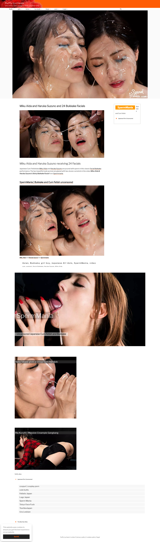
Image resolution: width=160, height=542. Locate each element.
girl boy (45, 263)
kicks (28, 9)
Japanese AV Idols (62, 263)
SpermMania (81, 263)
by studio (38, 9)
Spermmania (58, 174)
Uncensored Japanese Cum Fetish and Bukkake (41, 334)
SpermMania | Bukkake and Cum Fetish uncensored (46, 182)
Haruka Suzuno (56, 169)
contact (73, 537)
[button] (62, 134)
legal (98, 537)
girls (20, 9)
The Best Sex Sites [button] (21, 522)
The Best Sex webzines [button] (22, 528)
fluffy (11, 9)
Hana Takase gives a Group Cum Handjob (36, 361)
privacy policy (81, 537)
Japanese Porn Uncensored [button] (124, 118)
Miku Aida (43, 169)
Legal (65, 9)
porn (56, 9)
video (93, 263)
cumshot (29, 266)
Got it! (16, 537)
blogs (48, 9)
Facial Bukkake (95, 169)
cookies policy (91, 537)
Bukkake (35, 263)
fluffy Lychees (14, 3)
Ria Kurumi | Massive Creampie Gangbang (36, 432)
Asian (25, 263)
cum (23, 266)
